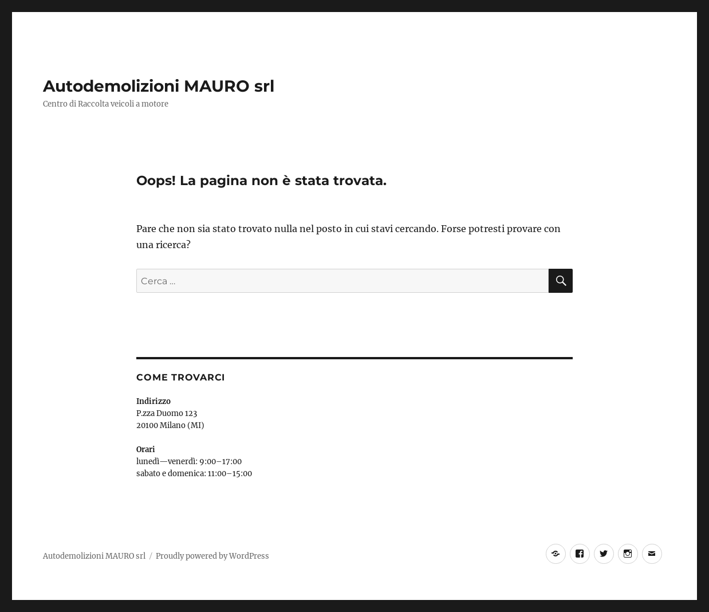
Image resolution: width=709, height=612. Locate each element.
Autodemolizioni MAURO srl (158, 86)
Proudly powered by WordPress (212, 556)
